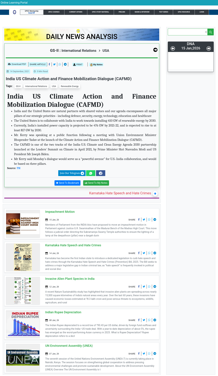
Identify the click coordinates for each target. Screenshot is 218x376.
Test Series (163, 12)
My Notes (96, 64)
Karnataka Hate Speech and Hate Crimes (120, 193)
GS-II (18, 86)
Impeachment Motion (60, 211)
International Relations (36, 86)
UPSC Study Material (100, 12)
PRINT (78, 64)
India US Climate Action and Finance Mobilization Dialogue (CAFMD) (69, 78)
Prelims (122, 12)
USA (104, 51)
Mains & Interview (142, 12)
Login (202, 12)
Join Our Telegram (72, 173)
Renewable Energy (70, 86)
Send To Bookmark (67, 183)
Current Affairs (75, 12)
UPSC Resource (184, 12)
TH (18, 168)
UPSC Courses (53, 12)
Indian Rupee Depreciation (63, 312)
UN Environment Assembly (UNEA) (69, 345)
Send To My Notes (96, 183)
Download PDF (17, 64)
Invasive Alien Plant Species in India (70, 278)
